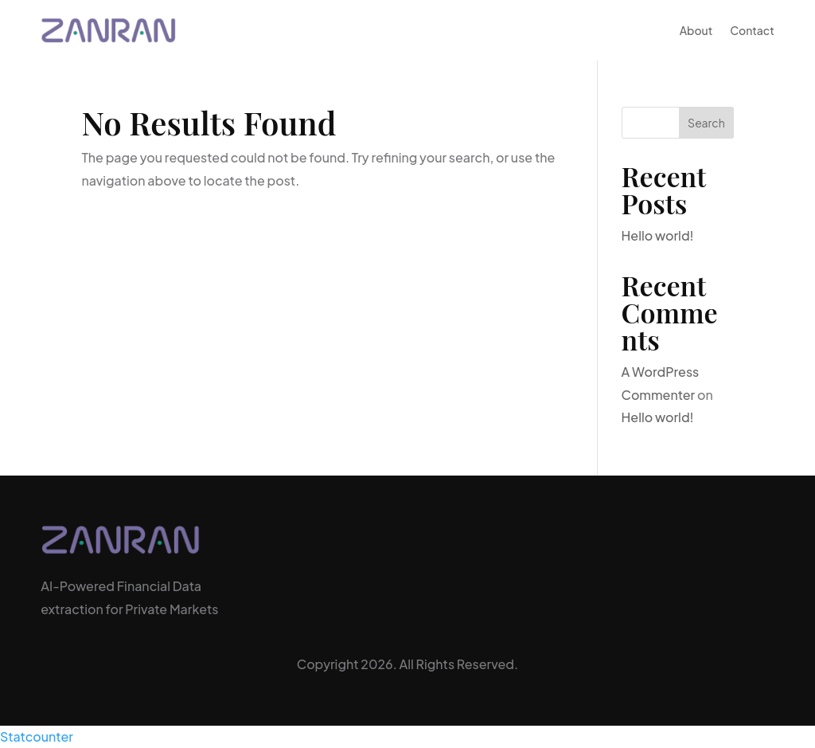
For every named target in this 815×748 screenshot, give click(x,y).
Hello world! (658, 235)
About (696, 30)
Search (706, 123)
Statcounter (36, 736)
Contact (752, 30)
